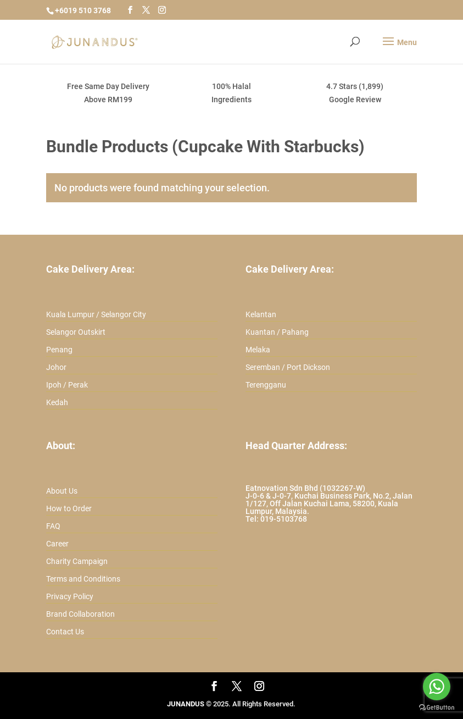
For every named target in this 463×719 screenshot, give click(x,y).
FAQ (53, 526)
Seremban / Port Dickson (288, 367)
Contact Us (65, 631)
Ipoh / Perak (67, 384)
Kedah (57, 402)
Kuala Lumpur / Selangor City (96, 314)
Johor (56, 367)
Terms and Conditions (83, 578)
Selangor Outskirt (75, 332)
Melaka (258, 349)
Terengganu (266, 384)
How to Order (69, 508)
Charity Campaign (77, 561)
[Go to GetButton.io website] (436, 707)
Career (57, 543)
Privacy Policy (69, 596)
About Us (61, 490)
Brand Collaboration (80, 614)
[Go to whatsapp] (436, 686)
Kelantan (261, 314)
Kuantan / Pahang (277, 332)
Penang (59, 349)
